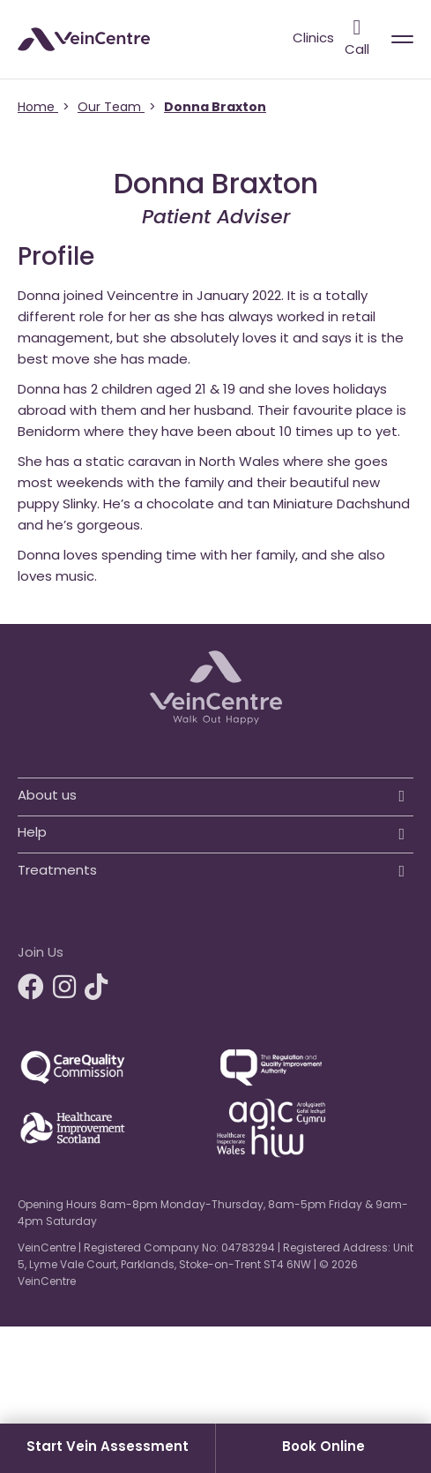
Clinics (313, 39)
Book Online (323, 1447)
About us (47, 796)
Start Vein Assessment (107, 1447)
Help (32, 833)
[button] (215, 792)
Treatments (57, 871)
